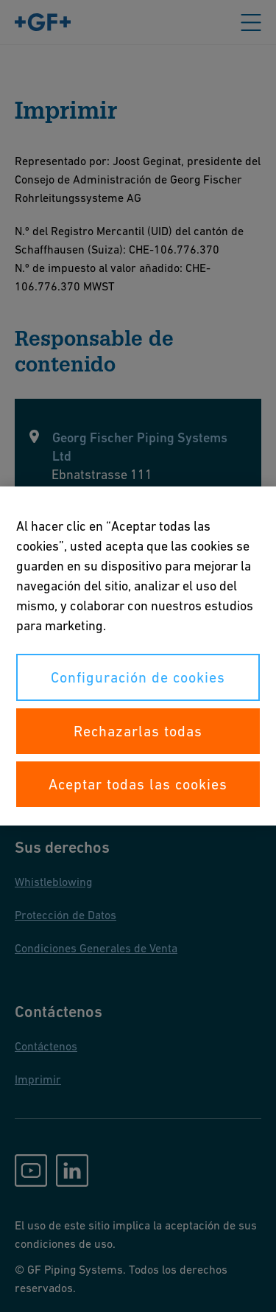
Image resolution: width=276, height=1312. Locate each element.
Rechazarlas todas (138, 731)
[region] (138, 656)
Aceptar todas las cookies (138, 784)
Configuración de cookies (138, 677)
